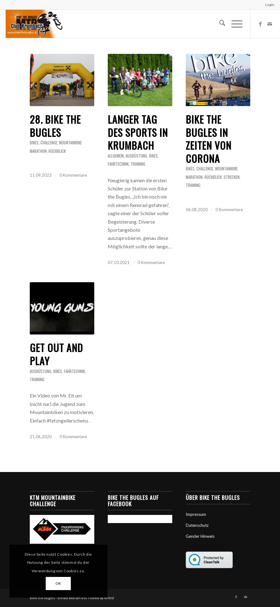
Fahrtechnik (118, 164)
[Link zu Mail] (269, 24)
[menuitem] (268, 4)
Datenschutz (197, 525)
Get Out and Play (56, 354)
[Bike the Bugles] (34, 24)
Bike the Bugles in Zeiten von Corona (208, 139)
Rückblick (57, 151)
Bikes (34, 143)
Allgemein (116, 156)
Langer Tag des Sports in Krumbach (138, 132)
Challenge (48, 143)
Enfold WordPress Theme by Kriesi (86, 598)
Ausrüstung (136, 156)
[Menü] (233, 24)
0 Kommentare (73, 175)
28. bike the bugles (55, 126)
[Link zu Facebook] (260, 24)
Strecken (232, 177)
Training (138, 164)
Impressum (196, 514)
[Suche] (219, 24)
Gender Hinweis (200, 536)
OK (58, 583)
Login (269, 5)
